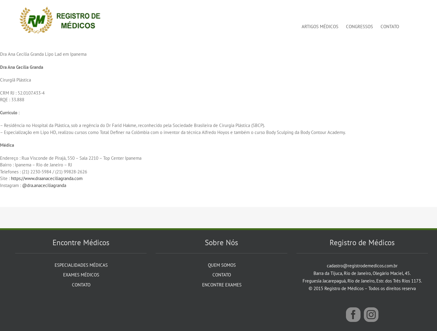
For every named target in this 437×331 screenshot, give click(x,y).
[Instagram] (371, 314)
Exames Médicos (81, 275)
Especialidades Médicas (81, 265)
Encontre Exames (222, 285)
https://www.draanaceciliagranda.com (47, 178)
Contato (81, 285)
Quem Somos (222, 265)
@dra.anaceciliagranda (44, 185)
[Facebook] (353, 314)
